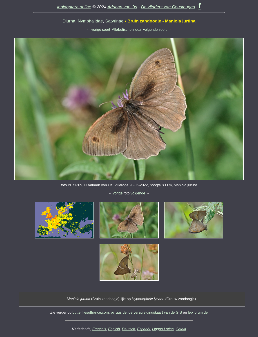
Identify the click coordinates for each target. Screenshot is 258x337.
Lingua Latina (163, 329)
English (114, 329)
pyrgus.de (119, 312)
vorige (118, 193)
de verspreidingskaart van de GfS (155, 312)
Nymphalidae (90, 21)
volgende (138, 193)
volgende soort (155, 29)
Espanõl (143, 329)
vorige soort (100, 29)
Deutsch (128, 329)
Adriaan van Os (122, 6)
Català (181, 329)
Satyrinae (114, 21)
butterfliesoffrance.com (90, 312)
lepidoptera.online (74, 6)
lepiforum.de (198, 312)
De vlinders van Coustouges (168, 6)
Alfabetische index (126, 29)
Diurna (68, 21)
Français (99, 329)
